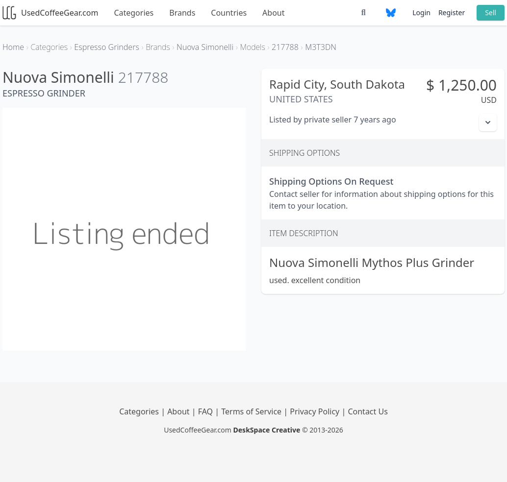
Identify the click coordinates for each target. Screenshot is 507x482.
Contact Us (367, 411)
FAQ (206, 411)
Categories (133, 12)
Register (451, 12)
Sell (490, 12)
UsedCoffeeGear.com (50, 13)
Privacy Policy (315, 411)
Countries (229, 12)
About (273, 12)
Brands (182, 12)
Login (421, 12)
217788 (143, 77)
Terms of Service (252, 411)
